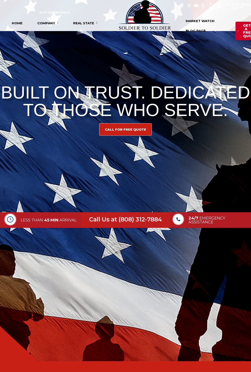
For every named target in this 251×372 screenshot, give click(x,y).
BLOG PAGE (196, 31)
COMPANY (47, 23)
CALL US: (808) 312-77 (237, 6)
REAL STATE (85, 23)
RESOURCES (54, 32)
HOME (17, 23)
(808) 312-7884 (140, 219)
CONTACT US (197, 41)
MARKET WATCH (200, 21)
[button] (48, 23)
